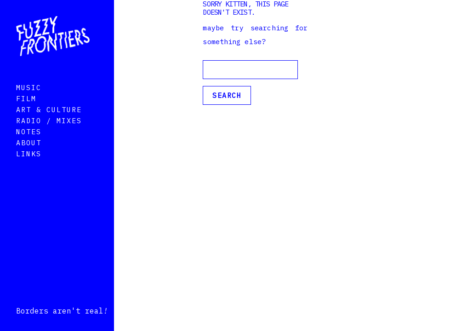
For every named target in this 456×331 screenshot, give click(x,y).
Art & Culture (49, 122)
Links (28, 166)
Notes (28, 144)
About (28, 155)
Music (28, 100)
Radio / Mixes (49, 133)
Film (26, 111)
